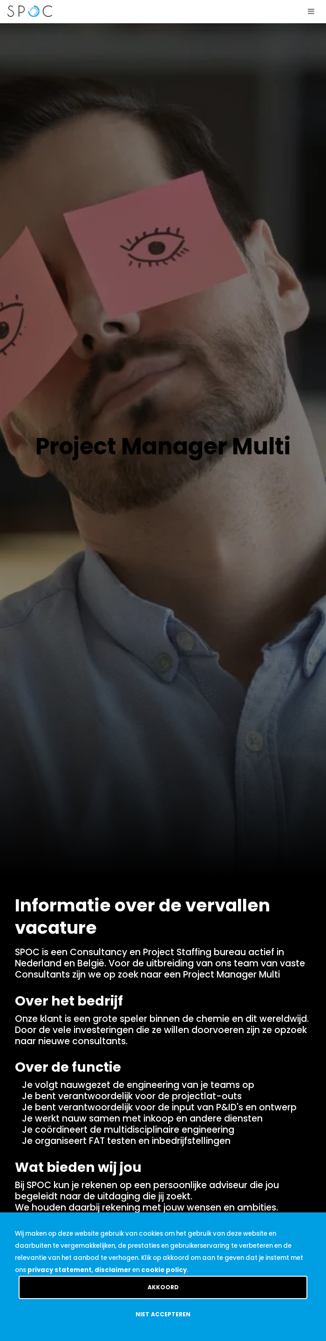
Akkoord (163, 1287)
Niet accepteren (163, 1314)
